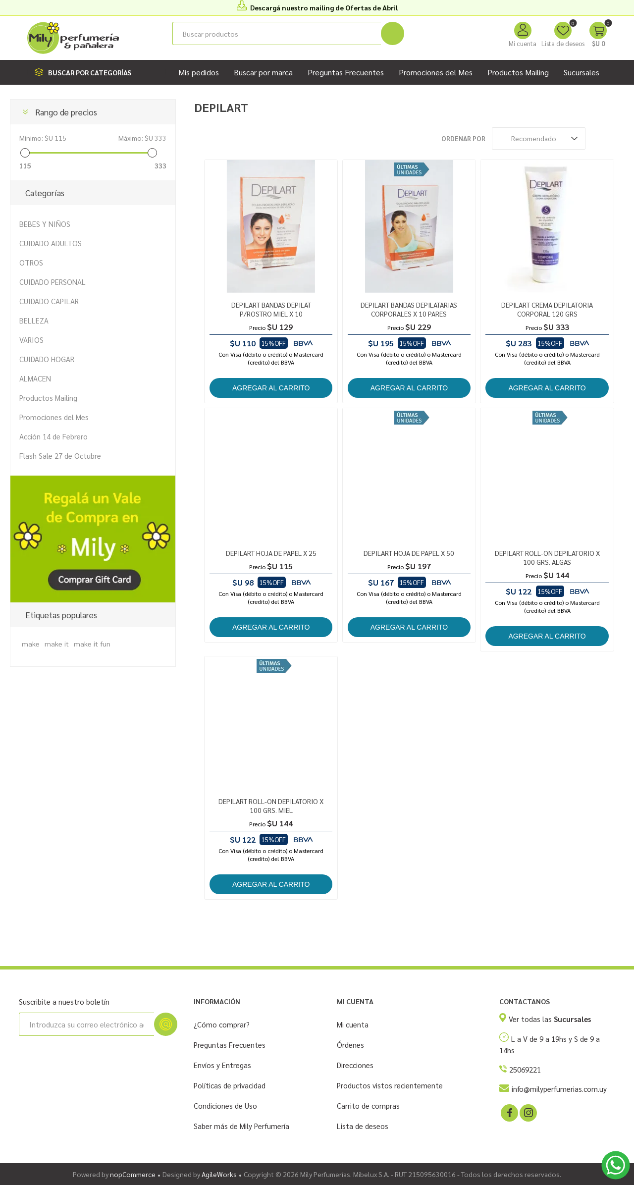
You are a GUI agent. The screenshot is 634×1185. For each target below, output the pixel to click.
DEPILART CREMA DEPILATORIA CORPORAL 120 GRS (547, 309)
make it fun (92, 643)
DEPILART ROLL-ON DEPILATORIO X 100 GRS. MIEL (270, 805)
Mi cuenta (522, 43)
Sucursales (581, 72)
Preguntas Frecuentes (229, 1044)
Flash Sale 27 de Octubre (60, 455)
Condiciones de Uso (225, 1105)
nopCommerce (133, 1174)
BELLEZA (34, 320)
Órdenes (350, 1044)
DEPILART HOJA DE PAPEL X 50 (409, 552)
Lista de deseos (362, 1126)
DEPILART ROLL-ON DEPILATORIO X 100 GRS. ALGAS (547, 557)
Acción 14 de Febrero (53, 436)
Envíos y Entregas (222, 1065)
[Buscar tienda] (276, 33)
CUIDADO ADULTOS (50, 243)
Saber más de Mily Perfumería (241, 1126)
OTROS (31, 262)
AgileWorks (219, 1174)
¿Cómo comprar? (222, 1024)
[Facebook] (509, 1112)
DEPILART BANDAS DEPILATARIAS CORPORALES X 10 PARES (409, 309)
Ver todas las (550, 1018)
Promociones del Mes (54, 417)
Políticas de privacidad (229, 1085)
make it (57, 643)
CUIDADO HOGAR (46, 359)
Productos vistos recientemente (390, 1085)
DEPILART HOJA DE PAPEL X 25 (271, 552)
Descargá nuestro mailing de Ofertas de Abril (324, 7)
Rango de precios (66, 112)
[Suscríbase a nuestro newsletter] (86, 1024)
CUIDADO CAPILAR (49, 301)
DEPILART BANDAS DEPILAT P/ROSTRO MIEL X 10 (271, 309)
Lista (616, 138)
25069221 (525, 1069)
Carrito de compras (368, 1105)
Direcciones (355, 1065)
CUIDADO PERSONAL (52, 281)
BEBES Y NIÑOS (44, 223)
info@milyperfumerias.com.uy (559, 1088)
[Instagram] (527, 1112)
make (31, 643)
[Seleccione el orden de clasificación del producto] (538, 138)
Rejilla (597, 138)
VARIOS (31, 339)
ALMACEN (35, 378)
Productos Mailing (48, 397)
